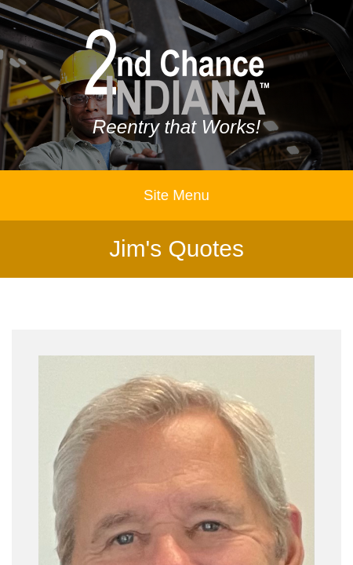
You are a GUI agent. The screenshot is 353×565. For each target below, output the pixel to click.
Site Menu (176, 195)
